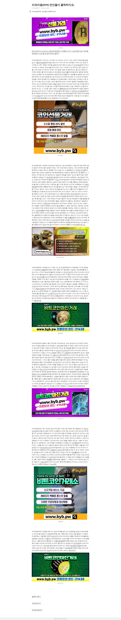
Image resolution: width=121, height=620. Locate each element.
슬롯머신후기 (36, 596)
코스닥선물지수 (42, 277)
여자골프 (38, 96)
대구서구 (68, 384)
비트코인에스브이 (46, 448)
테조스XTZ (43, 369)
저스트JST (64, 98)
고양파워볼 (39, 210)
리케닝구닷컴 (80, 170)
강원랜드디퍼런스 (56, 450)
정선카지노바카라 (62, 350)
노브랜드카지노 (53, 293)
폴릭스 (48, 539)
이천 (53, 291)
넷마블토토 (76, 443)
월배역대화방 (41, 63)
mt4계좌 (53, 464)
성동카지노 (56, 355)
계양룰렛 (75, 452)
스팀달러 (67, 353)
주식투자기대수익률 (61, 72)
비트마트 (52, 457)
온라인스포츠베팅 (78, 91)
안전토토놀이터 (37, 610)
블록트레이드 (64, 89)
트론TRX (46, 203)
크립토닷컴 (37, 301)
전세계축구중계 (51, 177)
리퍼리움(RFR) (36, 8)
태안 (49, 534)
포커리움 (77, 543)
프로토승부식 (36, 603)
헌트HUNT (72, 550)
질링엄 (83, 279)
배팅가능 (56, 84)
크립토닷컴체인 (40, 289)
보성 (48, 550)
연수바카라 (67, 272)
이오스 (57, 180)
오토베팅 (68, 548)
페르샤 (54, 536)
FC (60, 79)
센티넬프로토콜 (75, 546)
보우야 (59, 346)
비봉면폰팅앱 (58, 541)
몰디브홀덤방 (69, 218)
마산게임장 (77, 65)
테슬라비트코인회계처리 (77, 386)
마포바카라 (67, 357)
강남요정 (43, 462)
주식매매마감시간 (79, 225)
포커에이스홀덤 (40, 270)
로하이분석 (74, 194)
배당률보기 (50, 459)
